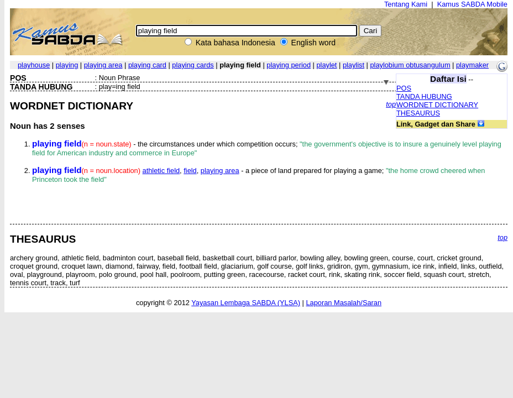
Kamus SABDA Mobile (472, 4)
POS (403, 88)
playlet (326, 65)
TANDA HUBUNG (424, 96)
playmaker (472, 65)
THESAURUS (418, 113)
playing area (103, 65)
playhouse (34, 65)
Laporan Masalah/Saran (343, 302)
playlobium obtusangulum (410, 65)
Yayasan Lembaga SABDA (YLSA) (245, 302)
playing (67, 65)
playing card (147, 65)
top (391, 104)
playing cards (192, 65)
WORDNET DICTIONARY (437, 105)
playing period (288, 65)
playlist (353, 65)
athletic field (161, 170)
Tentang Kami (405, 4)
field (190, 170)
